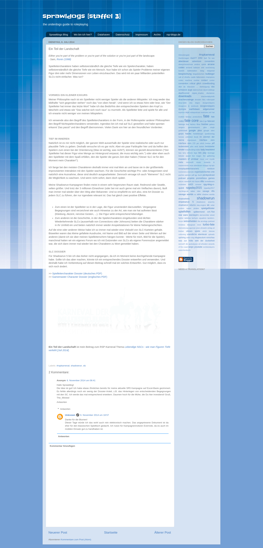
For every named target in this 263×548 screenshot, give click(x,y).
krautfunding (190, 150)
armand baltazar (193, 68)
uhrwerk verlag (206, 228)
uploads (211, 234)
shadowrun (76, 365)
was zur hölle (185, 241)
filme (198, 124)
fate (206, 116)
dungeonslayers (207, 106)
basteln (181, 71)
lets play (202, 153)
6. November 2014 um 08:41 (81, 380)
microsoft (189, 162)
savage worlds (185, 194)
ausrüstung (210, 68)
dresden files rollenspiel (205, 100)
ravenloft (187, 181)
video (188, 238)
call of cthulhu (184, 77)
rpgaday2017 (209, 188)
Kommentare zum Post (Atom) (76, 539)
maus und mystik (207, 159)
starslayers (194, 215)
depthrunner (183, 93)
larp (179, 153)
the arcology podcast (206, 221)
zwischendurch (184, 250)
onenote (190, 172)
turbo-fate (209, 224)
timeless (181, 225)
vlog (192, 238)
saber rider (195, 191)
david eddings (209, 90)
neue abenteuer (195, 165)
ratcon (180, 181)
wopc (191, 247)
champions (210, 77)
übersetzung (183, 228)
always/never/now (185, 64)
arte (202, 68)
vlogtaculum (200, 237)
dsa (190, 103)
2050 (200, 58)
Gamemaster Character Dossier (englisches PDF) (79, 277)
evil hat (212, 112)
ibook (196, 137)
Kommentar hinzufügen (62, 446)
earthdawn (194, 109)
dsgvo (197, 103)
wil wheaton (203, 244)
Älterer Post (162, 532)
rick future (196, 181)
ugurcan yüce (194, 228)
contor (212, 80)
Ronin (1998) (64, 59)
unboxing (182, 234)
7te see (211, 58)
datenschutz (198, 90)
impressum (191, 140)
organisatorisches (202, 172)
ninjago (205, 165)
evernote (204, 112)
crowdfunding (208, 83)
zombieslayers (209, 247)
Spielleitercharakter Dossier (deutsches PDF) (77, 273)
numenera (182, 172)
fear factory (191, 124)
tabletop (187, 218)
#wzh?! (193, 58)
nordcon (211, 168)
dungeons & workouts (188, 106)
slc (84, 365)
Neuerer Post (57, 532)
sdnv (199, 194)
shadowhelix (184, 199)
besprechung (185, 74)
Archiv (157, 34)
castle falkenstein (198, 77)
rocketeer (182, 184)
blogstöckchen (198, 74)
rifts (202, 181)
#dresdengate (184, 55)
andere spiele (200, 64)
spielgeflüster (208, 208)
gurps (180, 134)
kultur (198, 150)
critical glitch (195, 83)
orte (213, 172)
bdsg (202, 71)
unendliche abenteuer (197, 234)
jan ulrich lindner (203, 143)
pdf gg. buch (197, 175)
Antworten (62, 402)
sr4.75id (211, 212)
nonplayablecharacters (188, 168)
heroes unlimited (185, 137)
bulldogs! (210, 74)
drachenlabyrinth (208, 96)
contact (204, 80)
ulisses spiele (193, 231)
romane (198, 184)
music (198, 162)
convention (183, 83)
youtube (198, 247)
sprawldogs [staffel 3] (82, 16)
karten (201, 146)
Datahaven (104, 34)
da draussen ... (190, 87)
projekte (190, 178)
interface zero (207, 140)
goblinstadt (182, 131)
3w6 (205, 58)
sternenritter (204, 215)
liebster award (184, 156)
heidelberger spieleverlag (204, 134)
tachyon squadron (199, 218)
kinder (181, 149)
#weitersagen (183, 58)
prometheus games (205, 178)
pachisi (181, 175)
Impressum (142, 34)
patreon (188, 175)
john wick (194, 146)
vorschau (210, 237)
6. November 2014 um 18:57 (94, 415)
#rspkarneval (63, 365)
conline (196, 80)
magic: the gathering (205, 156)
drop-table (182, 103)
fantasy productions (194, 117)
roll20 (190, 184)
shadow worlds (208, 194)
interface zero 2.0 (186, 143)
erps (188, 112)
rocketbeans (210, 181)
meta (180, 162)
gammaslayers (194, 127)
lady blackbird (208, 149)
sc (195, 194)
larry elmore (188, 153)
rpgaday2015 (194, 187)
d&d (180, 87)
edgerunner (209, 109)
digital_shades (198, 93)
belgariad (211, 71)
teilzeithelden (190, 221)
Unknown (70, 415)
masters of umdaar (188, 159)
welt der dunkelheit (205, 241)
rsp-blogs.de (173, 34)
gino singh (209, 127)
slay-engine (201, 205)
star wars (183, 215)
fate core (192, 120)
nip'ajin (212, 165)
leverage (211, 153)
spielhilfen (184, 211)
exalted (181, 117)
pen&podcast (209, 175)
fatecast (211, 121)
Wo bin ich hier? (83, 34)
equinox (181, 112)
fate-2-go (203, 121)
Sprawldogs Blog (58, 34)
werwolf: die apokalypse (188, 244)
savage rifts (209, 191)
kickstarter (210, 146)
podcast (182, 178)
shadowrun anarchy (206, 202)
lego (195, 153)
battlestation (192, 71)
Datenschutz (122, 34)
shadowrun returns (187, 205)
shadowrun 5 (186, 202)
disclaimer (210, 93)
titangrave (191, 225)
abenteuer (183, 61)
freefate (204, 124)
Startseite (110, 532)
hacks (188, 133)
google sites (209, 131)
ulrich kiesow (208, 231)
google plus (195, 130)
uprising (182, 237)
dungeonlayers (209, 103)
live (193, 156)
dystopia (182, 109)
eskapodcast (195, 112)
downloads (184, 96)
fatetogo (181, 124)
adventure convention (203, 61)
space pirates (193, 208)
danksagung (204, 87)
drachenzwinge (186, 99)
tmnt (199, 225)
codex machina (185, 80)
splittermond (198, 212)
